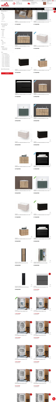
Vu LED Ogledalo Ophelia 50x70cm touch (34, 232)
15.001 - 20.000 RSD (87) (5, 67)
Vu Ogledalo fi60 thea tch (46, 334)
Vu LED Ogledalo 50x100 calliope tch (20, 334)
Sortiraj (28, 12)
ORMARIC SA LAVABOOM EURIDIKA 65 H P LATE (35, 90)
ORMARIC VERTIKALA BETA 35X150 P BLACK (34, 171)
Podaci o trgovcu (31, 374)
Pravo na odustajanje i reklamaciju (20, 381)
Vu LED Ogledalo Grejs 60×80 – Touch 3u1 (48, 273)
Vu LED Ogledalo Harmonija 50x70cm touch (20, 273)
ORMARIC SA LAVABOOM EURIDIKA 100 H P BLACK (48, 131)
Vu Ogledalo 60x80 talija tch (33, 334)
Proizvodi (8, 10)
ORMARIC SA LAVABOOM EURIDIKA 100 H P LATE (35, 131)
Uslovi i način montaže (18, 379)
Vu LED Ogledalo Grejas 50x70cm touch (21, 211)
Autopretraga (24, 12)
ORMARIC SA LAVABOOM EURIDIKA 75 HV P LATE (35, 29)
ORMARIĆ (3, 16)
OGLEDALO (3, 15)
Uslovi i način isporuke (18, 376)
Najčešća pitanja (17, 375)
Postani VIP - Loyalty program (20, 372)
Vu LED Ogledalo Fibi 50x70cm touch (48, 252)
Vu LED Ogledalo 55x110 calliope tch (34, 313)
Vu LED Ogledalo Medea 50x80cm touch (35, 191)
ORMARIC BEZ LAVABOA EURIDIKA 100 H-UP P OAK (21, 151)
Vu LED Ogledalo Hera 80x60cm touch (48, 211)
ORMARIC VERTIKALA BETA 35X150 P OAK (48, 151)
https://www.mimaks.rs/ (23, 400)
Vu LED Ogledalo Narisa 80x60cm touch (35, 211)
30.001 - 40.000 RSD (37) (5, 71)
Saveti (16, 373)
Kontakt (30, 375)
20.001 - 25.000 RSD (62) (5, 68)
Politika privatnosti (18, 385)
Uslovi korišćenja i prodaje (19, 380)
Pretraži (7, 83)
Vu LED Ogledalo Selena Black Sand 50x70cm (20, 294)
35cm (3, 42)
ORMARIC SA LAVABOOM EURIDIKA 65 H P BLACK (48, 90)
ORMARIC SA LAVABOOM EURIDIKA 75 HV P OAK (21, 29)
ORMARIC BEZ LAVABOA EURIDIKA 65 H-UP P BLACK (34, 110)
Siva (2, 54)
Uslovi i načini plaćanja (18, 378)
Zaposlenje (30, 372)
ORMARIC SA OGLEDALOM (6, 18)
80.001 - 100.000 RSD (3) (5, 75)
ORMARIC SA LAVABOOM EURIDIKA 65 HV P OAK (35, 69)
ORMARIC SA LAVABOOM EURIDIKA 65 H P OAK (21, 90)
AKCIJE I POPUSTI (4, 58)
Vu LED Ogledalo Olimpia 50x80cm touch (20, 192)
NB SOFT (31, 400)
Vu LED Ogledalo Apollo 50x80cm (20, 313)
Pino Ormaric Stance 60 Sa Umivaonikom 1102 (48, 171)
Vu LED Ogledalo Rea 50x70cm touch (34, 252)
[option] (28, 1)
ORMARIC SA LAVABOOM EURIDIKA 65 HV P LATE (48, 69)
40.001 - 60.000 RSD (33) (5, 72)
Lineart (3, 28)
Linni (3, 29)
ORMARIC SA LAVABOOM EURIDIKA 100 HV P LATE (21, 131)
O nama (30, 373)
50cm (3, 44)
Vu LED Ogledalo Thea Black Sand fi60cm (34, 294)
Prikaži (44, 12)
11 (40, 345)
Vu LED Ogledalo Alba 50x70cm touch (21, 232)
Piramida (3, 27)
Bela (2, 51)
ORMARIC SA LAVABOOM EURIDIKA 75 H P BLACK (35, 49)
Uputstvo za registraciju (19, 382)
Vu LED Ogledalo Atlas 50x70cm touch (48, 232)
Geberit (3, 24)
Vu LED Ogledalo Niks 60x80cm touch (48, 191)
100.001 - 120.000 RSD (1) (6, 76)
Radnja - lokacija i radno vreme (34, 376)
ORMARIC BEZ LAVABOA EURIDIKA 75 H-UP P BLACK (21, 69)
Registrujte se (49, 0)
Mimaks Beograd (3, 10)
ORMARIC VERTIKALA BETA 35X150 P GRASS (20, 171)
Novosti (16, 374)
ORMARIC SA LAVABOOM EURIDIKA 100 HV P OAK (48, 110)
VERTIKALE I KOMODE (5, 17)
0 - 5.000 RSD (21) (4, 63)
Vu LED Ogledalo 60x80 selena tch (47, 313)
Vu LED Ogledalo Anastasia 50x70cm (48, 293)
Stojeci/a (3, 36)
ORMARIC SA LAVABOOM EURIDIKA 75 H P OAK (48, 29)
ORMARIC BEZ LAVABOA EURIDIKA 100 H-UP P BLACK (35, 151)
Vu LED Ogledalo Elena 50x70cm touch (21, 252)
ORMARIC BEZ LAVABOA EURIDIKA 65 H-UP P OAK (21, 110)
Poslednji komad (4, 59)
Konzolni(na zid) (4, 35)
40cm (3, 43)
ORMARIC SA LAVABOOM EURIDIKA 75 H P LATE (21, 49)
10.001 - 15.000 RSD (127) (6, 66)
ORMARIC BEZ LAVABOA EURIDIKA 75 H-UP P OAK (48, 49)
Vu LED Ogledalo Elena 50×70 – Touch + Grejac (35, 273)
